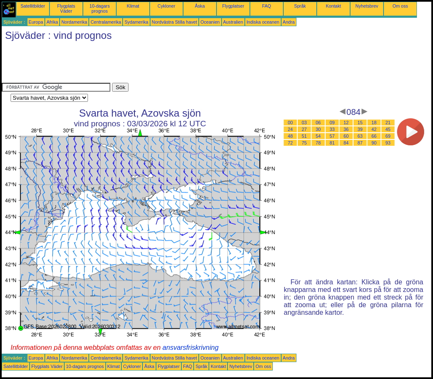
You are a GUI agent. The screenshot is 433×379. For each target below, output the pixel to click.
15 (360, 122)
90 (374, 142)
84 (346, 142)
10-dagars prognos (100, 8)
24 (290, 129)
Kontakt (333, 5)
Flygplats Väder (66, 8)
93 (388, 142)
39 (360, 129)
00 (290, 122)
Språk (300, 5)
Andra (289, 22)
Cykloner (166, 5)
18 (374, 122)
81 (332, 142)
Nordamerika (74, 22)
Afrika (52, 22)
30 (318, 129)
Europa (36, 22)
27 (304, 129)
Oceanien (210, 22)
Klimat (133, 5)
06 (318, 122)
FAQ (266, 5)
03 (304, 122)
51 (304, 136)
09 (332, 122)
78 (318, 142)
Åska (200, 5)
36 (346, 129)
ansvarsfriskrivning (190, 347)
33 (332, 129)
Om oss (400, 5)
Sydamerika (136, 22)
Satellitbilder (32, 5)
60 (346, 136)
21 (388, 122)
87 (360, 142)
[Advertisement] (156, 64)
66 (374, 136)
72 (290, 142)
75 (304, 142)
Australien (233, 22)
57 (332, 136)
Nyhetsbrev (367, 5)
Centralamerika (105, 22)
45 (388, 129)
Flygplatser (233, 5)
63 (360, 136)
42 (374, 129)
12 (346, 122)
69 (388, 136)
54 (318, 136)
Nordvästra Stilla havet (174, 22)
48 (290, 136)
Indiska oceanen (263, 22)
